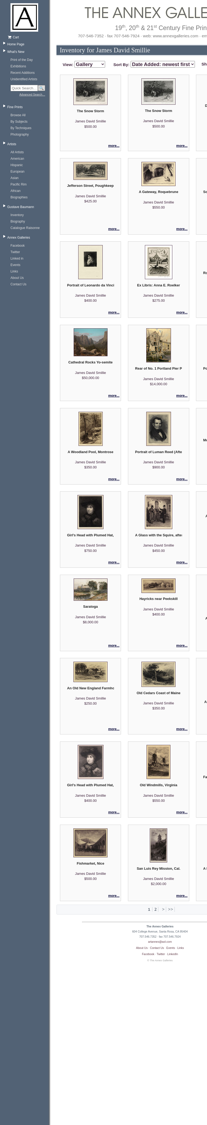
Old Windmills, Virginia (158, 785)
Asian (14, 178)
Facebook (17, 245)
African (15, 191)
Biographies (18, 197)
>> (170, 909)
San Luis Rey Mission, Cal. (158, 868)
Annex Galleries (18, 237)
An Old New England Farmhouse (90, 688)
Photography (19, 134)
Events (15, 265)
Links (14, 271)
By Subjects (18, 121)
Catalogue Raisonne (25, 228)
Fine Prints (15, 107)
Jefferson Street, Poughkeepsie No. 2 (90, 186)
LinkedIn (172, 954)
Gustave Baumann (20, 207)
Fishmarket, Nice (90, 863)
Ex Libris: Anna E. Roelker (158, 285)
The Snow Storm (90, 111)
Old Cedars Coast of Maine (158, 693)
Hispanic (16, 165)
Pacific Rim (18, 184)
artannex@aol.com (160, 941)
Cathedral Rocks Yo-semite (90, 362)
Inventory (17, 215)
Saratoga (90, 607)
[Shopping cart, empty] (26, 37)
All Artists (17, 152)
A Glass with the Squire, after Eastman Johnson (158, 535)
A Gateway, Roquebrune (158, 192)
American (17, 159)
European (17, 171)
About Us (17, 278)
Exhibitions (18, 66)
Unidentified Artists (23, 79)
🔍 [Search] (41, 88)
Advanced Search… (32, 94)
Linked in (16, 258)
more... (113, 146)
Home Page (15, 44)
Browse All (18, 115)
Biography (17, 221)
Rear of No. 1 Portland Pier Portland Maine (158, 368)
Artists (11, 144)
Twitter (15, 252)
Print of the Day (21, 60)
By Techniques (20, 128)
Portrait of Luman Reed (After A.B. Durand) (158, 452)
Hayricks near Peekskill (159, 599)
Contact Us (18, 284)
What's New (15, 52)
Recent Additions (22, 73)
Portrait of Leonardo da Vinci (90, 285)
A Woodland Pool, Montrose (90, 452)
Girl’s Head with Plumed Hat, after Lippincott (90, 535)
